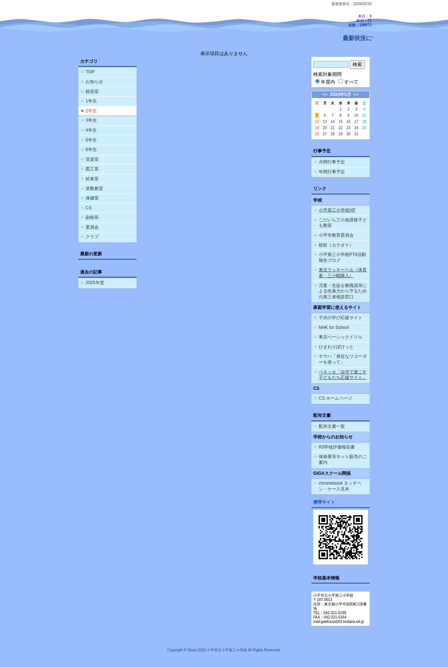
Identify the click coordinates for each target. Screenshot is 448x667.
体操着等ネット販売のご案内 (343, 459)
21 (333, 128)
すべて (348, 82)
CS (89, 207)
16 (348, 122)
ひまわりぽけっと (336, 346)
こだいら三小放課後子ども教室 (343, 222)
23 (348, 128)
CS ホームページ (335, 398)
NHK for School (334, 327)
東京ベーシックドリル (340, 337)
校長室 (92, 91)
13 (325, 122)
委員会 (92, 227)
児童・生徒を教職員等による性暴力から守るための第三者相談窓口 (343, 291)
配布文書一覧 (332, 426)
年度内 (325, 82)
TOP (90, 71)
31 (356, 134)
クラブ (92, 236)
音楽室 (92, 159)
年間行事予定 (332, 171)
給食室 (92, 178)
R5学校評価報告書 (337, 447)
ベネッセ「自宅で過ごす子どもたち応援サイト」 (343, 374)
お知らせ (94, 81)
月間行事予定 (332, 161)
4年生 (91, 130)
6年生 (91, 149)
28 (333, 134)
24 (356, 128)
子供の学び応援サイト (340, 317)
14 (333, 122)
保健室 (92, 198)
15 (340, 122)
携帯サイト (324, 502)
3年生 (91, 120)
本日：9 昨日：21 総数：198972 (360, 20)
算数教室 (94, 188)
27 (325, 134)
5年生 (91, 140)
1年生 (91, 101)
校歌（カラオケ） (336, 245)
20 (325, 128)
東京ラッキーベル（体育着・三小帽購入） (343, 272)
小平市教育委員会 (336, 235)
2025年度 (95, 282)
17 (356, 122)
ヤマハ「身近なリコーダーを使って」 (343, 359)
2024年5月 (340, 94)
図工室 (92, 168)
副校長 (92, 217)
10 (356, 115)
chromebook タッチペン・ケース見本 (340, 486)
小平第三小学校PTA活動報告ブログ (342, 257)
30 (348, 134)
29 (340, 134)
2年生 (91, 110)
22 (340, 128)
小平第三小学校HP (337, 210)
